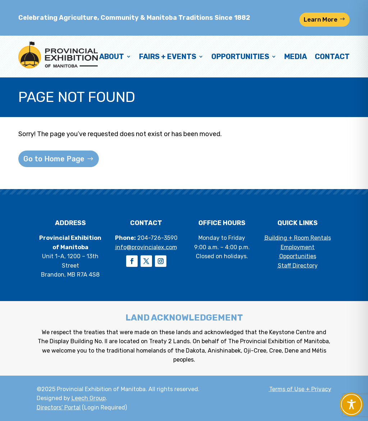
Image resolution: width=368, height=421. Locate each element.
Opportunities (240, 56)
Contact (332, 56)
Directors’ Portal (58, 407)
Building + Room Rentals (297, 237)
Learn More (320, 19)
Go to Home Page (53, 158)
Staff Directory (298, 265)
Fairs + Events (167, 56)
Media (295, 56)
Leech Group (89, 398)
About (111, 56)
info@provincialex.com (146, 247)
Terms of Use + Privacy (300, 389)
